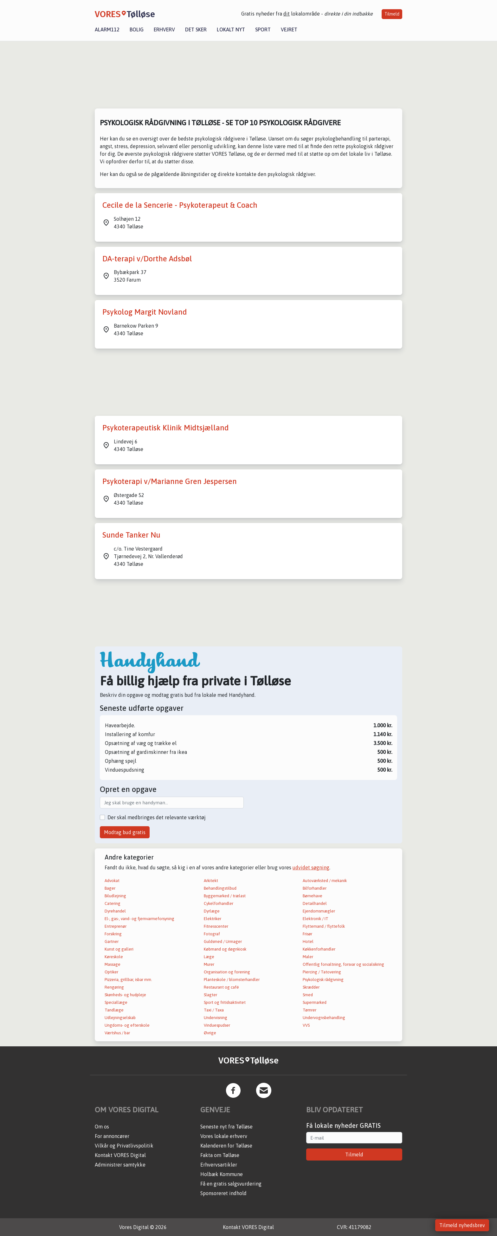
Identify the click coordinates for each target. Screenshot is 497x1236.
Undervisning (215, 1017)
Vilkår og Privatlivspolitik (124, 1145)
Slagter (210, 994)
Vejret (289, 29)
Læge (209, 956)
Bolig (137, 29)
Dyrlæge (212, 911)
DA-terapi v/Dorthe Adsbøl (147, 258)
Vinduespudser (217, 1025)
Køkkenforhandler (319, 949)
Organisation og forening (227, 972)
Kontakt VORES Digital (120, 1155)
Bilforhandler (314, 888)
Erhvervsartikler (218, 1164)
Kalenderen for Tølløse (226, 1145)
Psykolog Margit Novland (144, 312)
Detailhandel (315, 903)
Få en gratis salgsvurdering (230, 1184)
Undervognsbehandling (324, 1017)
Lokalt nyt (231, 29)
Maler (308, 956)
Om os (102, 1126)
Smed (308, 994)
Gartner (112, 941)
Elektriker (212, 918)
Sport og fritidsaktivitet (225, 1002)
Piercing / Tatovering (322, 972)
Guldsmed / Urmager (223, 941)
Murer (209, 964)
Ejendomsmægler (319, 911)
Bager (110, 888)
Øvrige (210, 1032)
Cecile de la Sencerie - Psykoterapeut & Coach (179, 205)
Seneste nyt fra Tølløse (226, 1126)
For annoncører (112, 1136)
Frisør (307, 934)
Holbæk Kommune (221, 1174)
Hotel (308, 941)
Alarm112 (107, 29)
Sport (263, 29)
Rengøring (114, 987)
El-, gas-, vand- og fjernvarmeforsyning (139, 918)
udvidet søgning (311, 867)
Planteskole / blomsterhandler (232, 979)
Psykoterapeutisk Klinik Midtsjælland (165, 427)
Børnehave (312, 895)
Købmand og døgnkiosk (225, 949)
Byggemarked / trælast (225, 895)
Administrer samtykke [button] (120, 1164)
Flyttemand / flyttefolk (324, 926)
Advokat (112, 880)
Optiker (111, 972)
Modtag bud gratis (124, 832)
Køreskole (114, 956)
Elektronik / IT (315, 918)
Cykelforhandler (218, 903)
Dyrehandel (115, 911)
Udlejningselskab (120, 1017)
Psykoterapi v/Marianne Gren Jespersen (169, 481)
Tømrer (309, 1010)
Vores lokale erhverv (223, 1136)
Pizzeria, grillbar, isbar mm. (128, 979)
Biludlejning (115, 895)
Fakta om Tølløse (219, 1155)
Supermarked (314, 1002)
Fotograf (212, 934)
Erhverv (164, 29)
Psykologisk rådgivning (323, 979)
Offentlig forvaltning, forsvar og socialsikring (343, 964)
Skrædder (311, 987)
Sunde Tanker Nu (131, 535)
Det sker (196, 29)
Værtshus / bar (117, 1032)
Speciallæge (116, 1002)
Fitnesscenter (216, 926)
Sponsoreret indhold (223, 1193)
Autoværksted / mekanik (325, 880)
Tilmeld (391, 13)
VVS (306, 1025)
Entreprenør (115, 926)
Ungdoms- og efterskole (127, 1025)
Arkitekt (211, 880)
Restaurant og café (221, 987)
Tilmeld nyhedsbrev (462, 1225)
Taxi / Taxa (214, 1010)
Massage (112, 964)
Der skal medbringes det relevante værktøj (156, 817)
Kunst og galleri (119, 949)
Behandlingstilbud (220, 888)
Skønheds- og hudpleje (125, 994)
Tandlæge (114, 1010)
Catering (112, 903)
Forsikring (113, 934)
